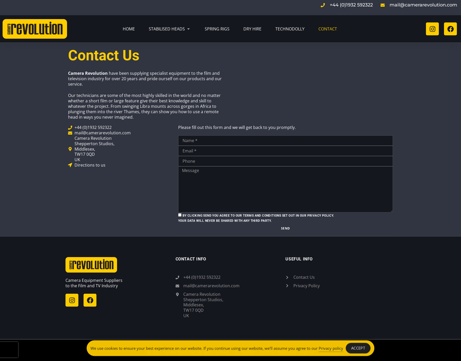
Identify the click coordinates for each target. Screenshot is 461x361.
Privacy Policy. (320, 215)
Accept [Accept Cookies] (358, 348)
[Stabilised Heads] (169, 29)
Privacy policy (331, 349)
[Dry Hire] (252, 29)
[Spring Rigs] (217, 29)
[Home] (128, 29)
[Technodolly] (290, 29)
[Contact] (328, 29)
